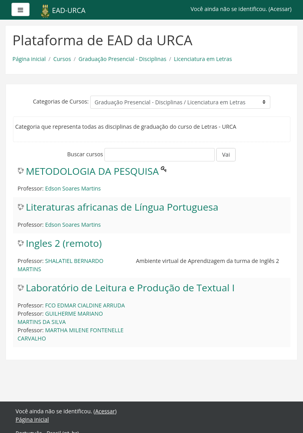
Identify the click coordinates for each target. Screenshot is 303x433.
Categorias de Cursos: (60, 101)
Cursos (62, 59)
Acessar (280, 9)
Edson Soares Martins (72, 188)
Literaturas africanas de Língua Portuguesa (122, 207)
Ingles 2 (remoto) (64, 243)
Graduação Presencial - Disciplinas (122, 59)
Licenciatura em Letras (203, 59)
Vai (226, 154)
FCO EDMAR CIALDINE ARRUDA (85, 305)
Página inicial (29, 59)
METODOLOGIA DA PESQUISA (92, 171)
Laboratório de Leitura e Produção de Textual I (130, 288)
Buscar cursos (85, 154)
